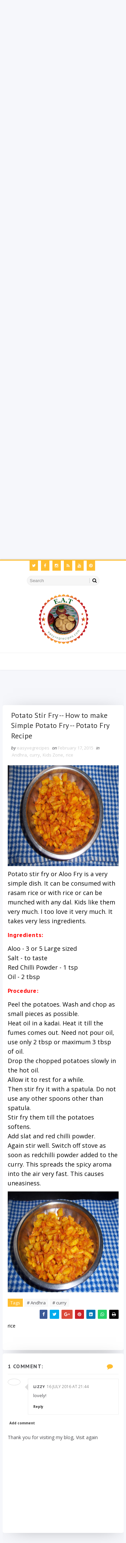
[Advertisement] (63, 63)
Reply (38, 1406)
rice (69, 755)
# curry (59, 1303)
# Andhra (36, 1303)
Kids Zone (53, 755)
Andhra (19, 755)
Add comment (22, 1423)
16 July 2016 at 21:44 (68, 1386)
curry (35, 755)
